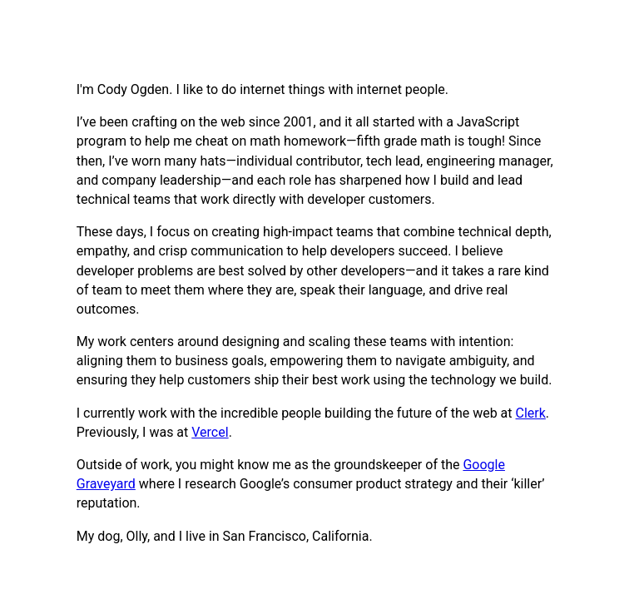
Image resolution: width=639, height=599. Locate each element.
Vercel (209, 432)
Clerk (531, 413)
